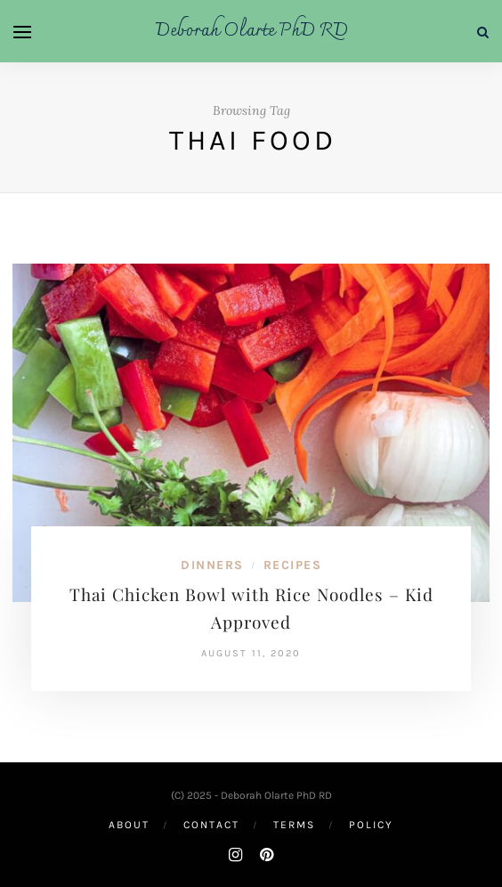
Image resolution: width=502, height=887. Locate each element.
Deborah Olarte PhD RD (251, 31)
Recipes (292, 565)
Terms (294, 824)
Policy (371, 824)
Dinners (212, 565)
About (129, 824)
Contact (211, 824)
